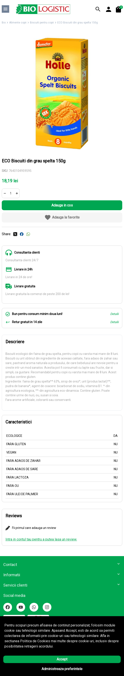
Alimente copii (17, 22)
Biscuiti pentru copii (42, 22)
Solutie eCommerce (50, 668)
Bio (4, 22)
